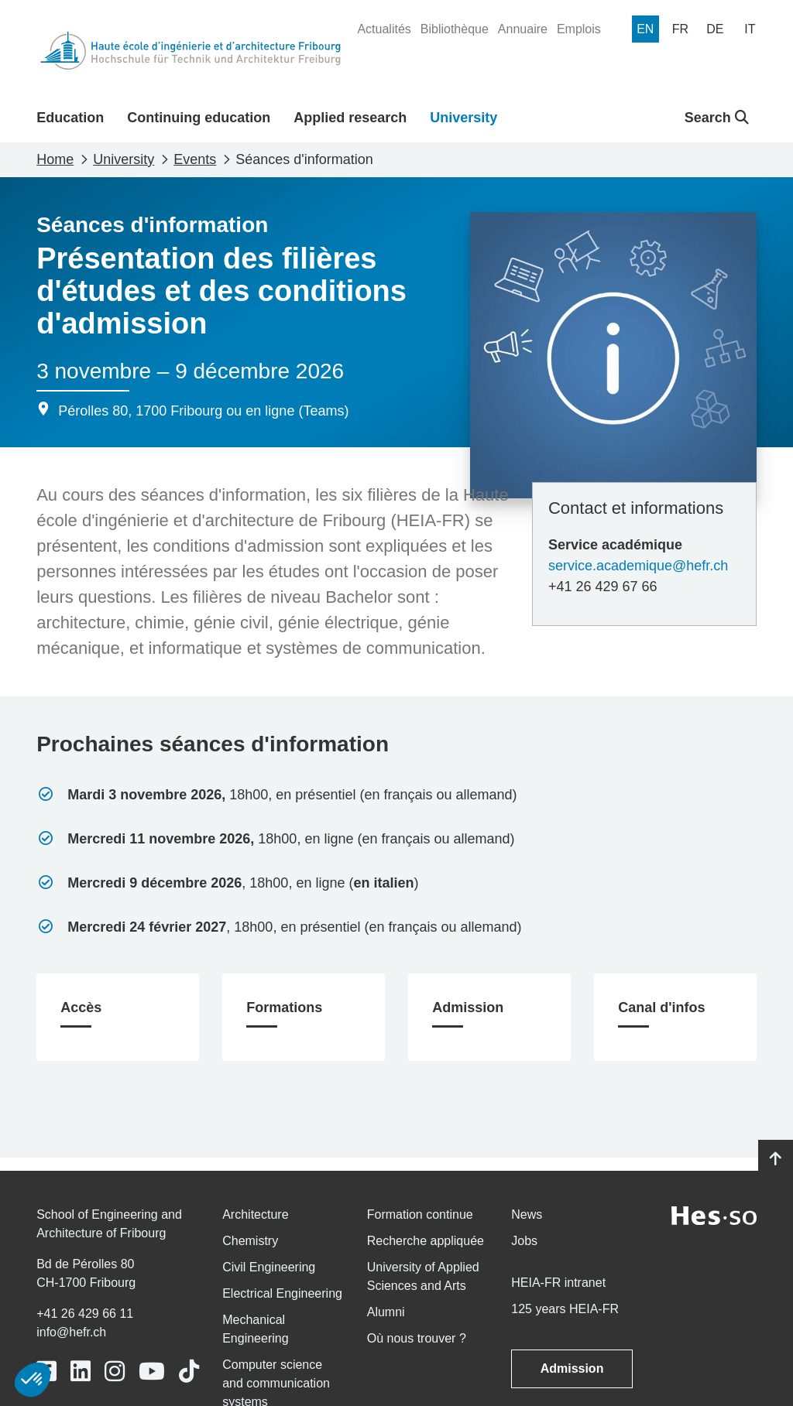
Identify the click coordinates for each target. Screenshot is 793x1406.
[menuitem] (383, 29)
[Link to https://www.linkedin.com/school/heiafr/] (80, 1371)
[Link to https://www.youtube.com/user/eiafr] (152, 1371)
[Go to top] (775, 1159)
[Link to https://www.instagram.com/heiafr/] (115, 1371)
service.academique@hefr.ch (638, 565)
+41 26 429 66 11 (84, 1313)
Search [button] (717, 117)
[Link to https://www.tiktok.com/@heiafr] (189, 1371)
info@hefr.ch (71, 1332)
